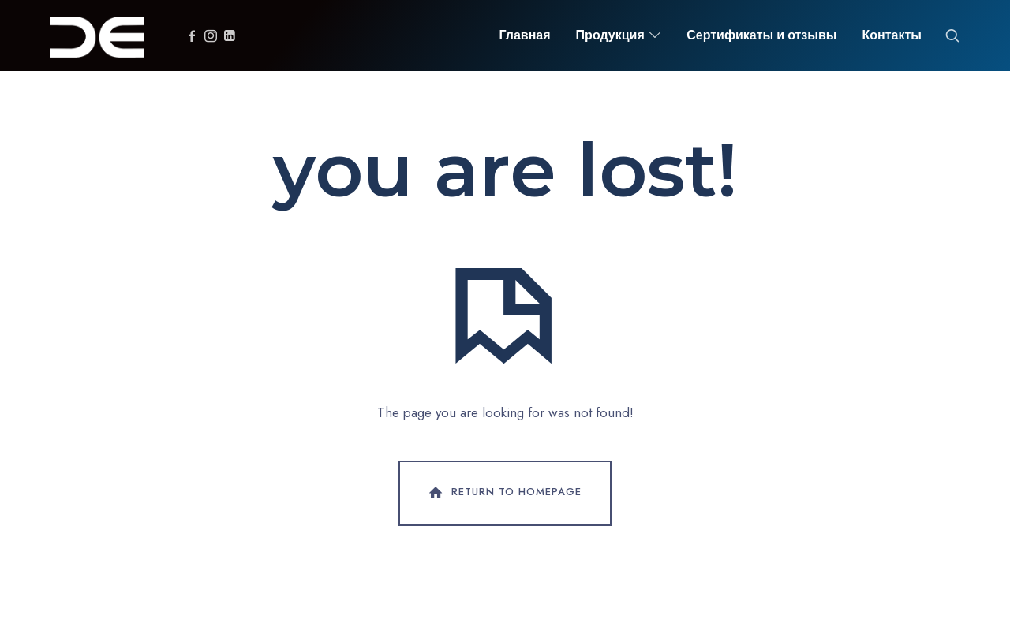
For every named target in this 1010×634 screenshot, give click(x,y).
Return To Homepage (503, 493)
